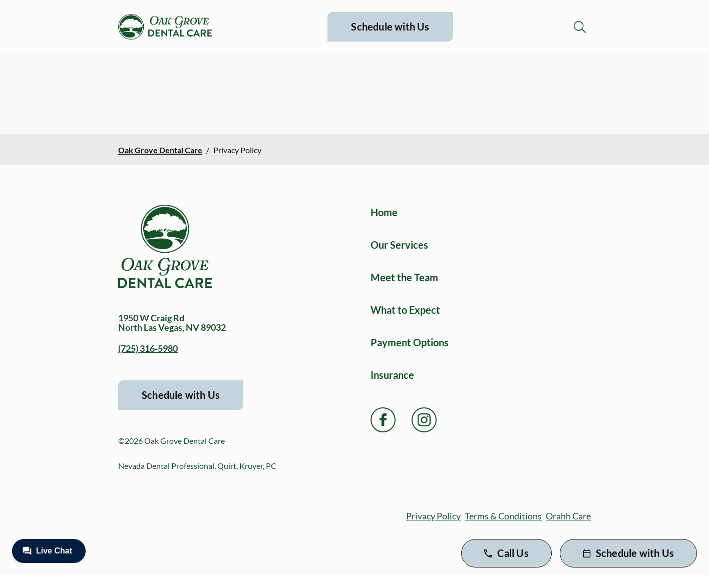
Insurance (392, 375)
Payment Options (410, 342)
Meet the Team (404, 277)
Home (384, 212)
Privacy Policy (433, 515)
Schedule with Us (390, 27)
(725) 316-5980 (148, 348)
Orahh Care (568, 515)
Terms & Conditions (503, 515)
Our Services (399, 245)
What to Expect (405, 310)
